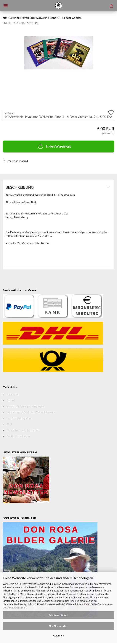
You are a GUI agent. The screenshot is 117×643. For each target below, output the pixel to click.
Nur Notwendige (58, 626)
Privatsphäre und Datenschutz (23, 430)
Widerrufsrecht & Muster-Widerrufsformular (31, 412)
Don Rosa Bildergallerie (19, 418)
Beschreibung (20, 187)
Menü (6, 5)
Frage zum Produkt (17, 160)
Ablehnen (58, 635)
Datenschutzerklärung (14, 607)
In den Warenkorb (54, 146)
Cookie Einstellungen (18, 436)
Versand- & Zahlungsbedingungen (25, 406)
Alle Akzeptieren (58, 614)
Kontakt (11, 400)
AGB (9, 424)
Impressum (12, 394)
